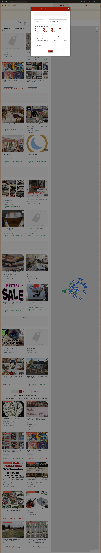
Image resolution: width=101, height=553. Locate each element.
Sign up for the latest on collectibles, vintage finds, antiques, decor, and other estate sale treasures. (52, 41)
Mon (38, 29)
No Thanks (55, 53)
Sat (46, 31)
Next (50, 51)
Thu (62, 29)
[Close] (68, 9)
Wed (54, 29)
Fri (37, 31)
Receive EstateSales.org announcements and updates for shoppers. (50, 44)
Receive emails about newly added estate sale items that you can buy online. (51, 37)
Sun (54, 31)
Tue (46, 29)
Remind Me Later (47, 53)
